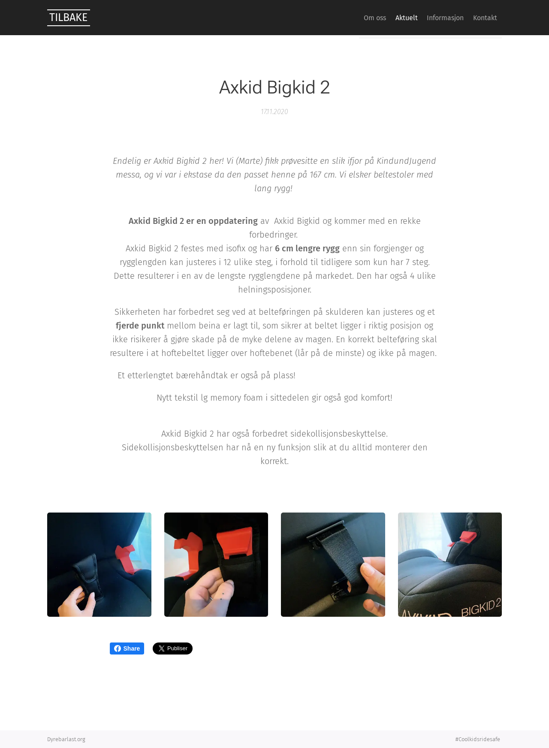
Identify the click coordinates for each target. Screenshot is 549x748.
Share (127, 648)
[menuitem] (353, 17)
